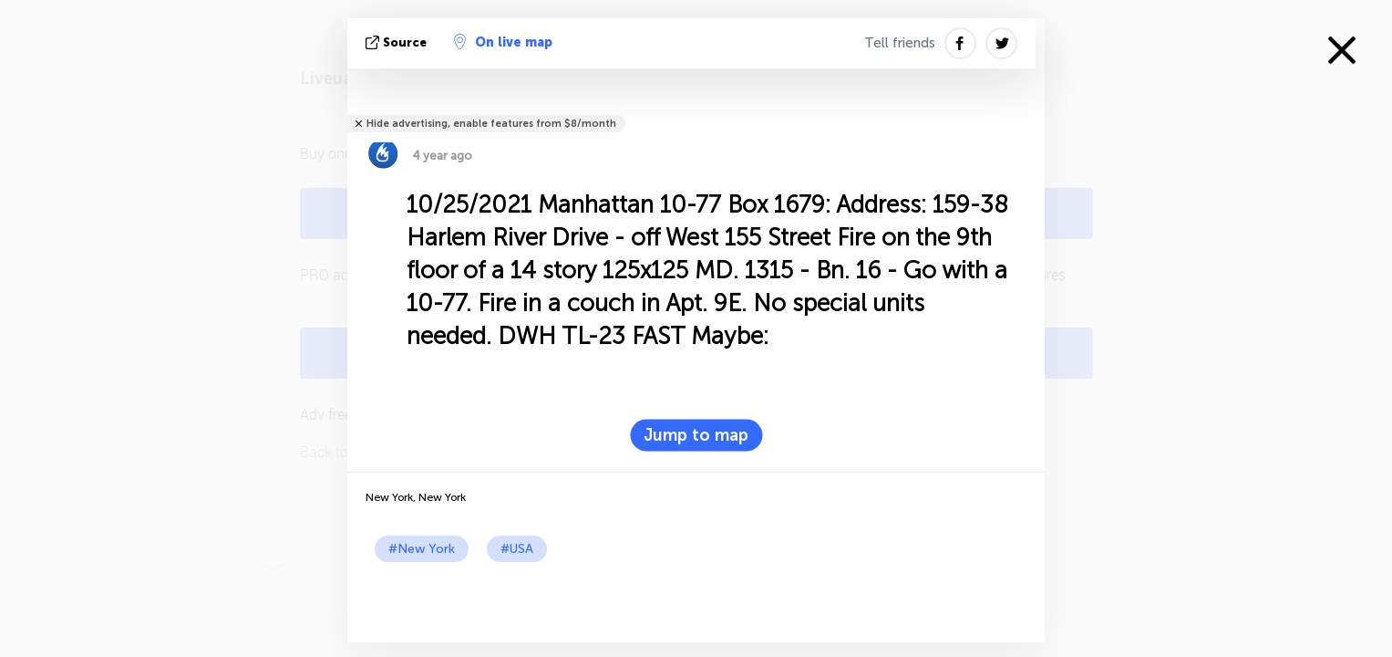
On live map (503, 42)
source (398, 42)
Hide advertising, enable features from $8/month (491, 124)
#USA (516, 549)
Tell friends (899, 43)
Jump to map (696, 435)
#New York (421, 549)
